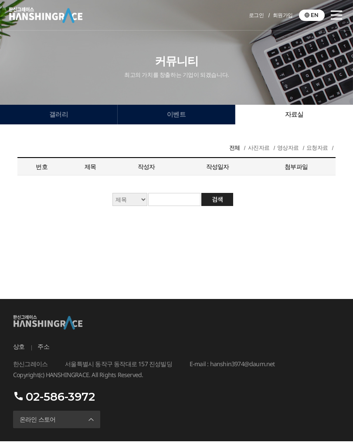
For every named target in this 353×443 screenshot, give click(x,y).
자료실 (294, 115)
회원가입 (283, 15)
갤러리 (59, 115)
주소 (43, 348)
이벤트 (176, 115)
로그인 (256, 15)
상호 (18, 348)
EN (315, 15)
